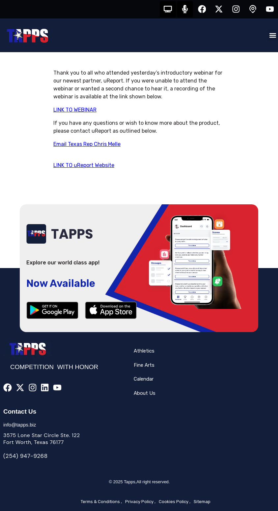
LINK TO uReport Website (83, 165)
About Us (144, 393)
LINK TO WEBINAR (75, 110)
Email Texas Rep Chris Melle (87, 144)
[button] (272, 35)
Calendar (143, 379)
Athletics (144, 351)
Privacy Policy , (140, 501)
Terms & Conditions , (101, 501)
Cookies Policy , (174, 501)
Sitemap (202, 501)
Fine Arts (144, 365)
